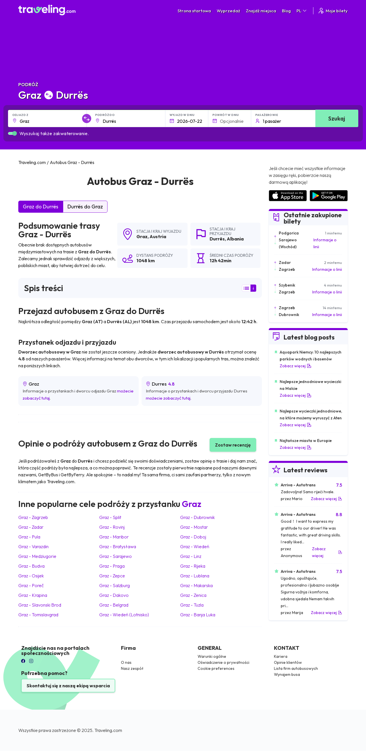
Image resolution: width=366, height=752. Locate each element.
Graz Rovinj (112, 527)
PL (302, 10)
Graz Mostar (194, 527)
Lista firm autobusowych (296, 668)
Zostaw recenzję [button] (233, 445)
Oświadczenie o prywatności (223, 662)
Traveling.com (108, 730)
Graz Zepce (112, 576)
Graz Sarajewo (115, 556)
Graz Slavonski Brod (39, 605)
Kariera (280, 656)
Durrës (217, 239)
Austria (158, 236)
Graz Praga (112, 566)
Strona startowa (194, 10)
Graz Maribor (114, 537)
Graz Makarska (196, 585)
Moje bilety (333, 10)
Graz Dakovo (114, 595)
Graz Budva (31, 566)
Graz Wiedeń (194, 546)
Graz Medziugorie (37, 556)
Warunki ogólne (212, 656)
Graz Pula (29, 537)
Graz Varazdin (33, 546)
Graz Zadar (30, 527)
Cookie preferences (216, 668)
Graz (142, 236)
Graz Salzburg (114, 585)
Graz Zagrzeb (33, 517)
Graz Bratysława (117, 546)
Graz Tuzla (192, 605)
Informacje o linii (325, 243)
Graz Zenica (193, 595)
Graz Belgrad (113, 605)
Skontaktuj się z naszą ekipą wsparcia (68, 685)
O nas (126, 662)
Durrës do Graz (85, 206)
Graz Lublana (194, 576)
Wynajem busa (287, 674)
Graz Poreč (31, 585)
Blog (286, 10)
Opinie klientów (288, 662)
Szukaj (336, 118)
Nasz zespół (132, 668)
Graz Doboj (193, 537)
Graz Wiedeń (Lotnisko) (124, 614)
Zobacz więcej (295, 365)
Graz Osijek (31, 576)
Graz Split (110, 517)
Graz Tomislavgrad (38, 614)
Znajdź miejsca (261, 10)
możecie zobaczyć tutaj (168, 398)
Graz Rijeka (192, 566)
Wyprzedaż (228, 10)
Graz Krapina (32, 595)
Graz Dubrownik (197, 517)
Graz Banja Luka (197, 614)
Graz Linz (190, 556)
